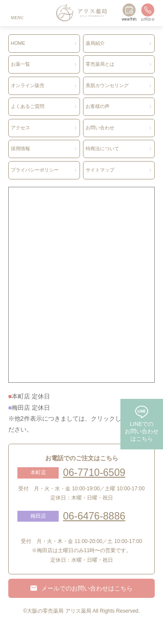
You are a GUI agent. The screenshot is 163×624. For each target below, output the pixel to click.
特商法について (102, 148)
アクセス (20, 127)
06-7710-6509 (94, 472)
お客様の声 (98, 106)
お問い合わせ (100, 127)
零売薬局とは (100, 64)
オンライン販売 (27, 85)
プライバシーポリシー (35, 169)
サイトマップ (100, 169)
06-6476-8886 (94, 516)
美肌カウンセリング (107, 85)
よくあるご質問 (27, 106)
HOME (18, 43)
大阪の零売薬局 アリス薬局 (59, 611)
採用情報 (20, 148)
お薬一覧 (20, 64)
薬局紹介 (95, 43)
